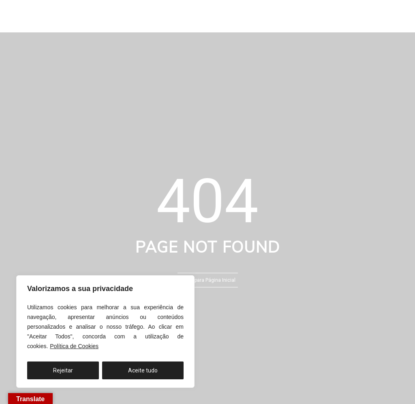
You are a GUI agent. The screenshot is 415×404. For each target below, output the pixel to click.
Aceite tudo (143, 370)
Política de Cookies (74, 346)
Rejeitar (63, 370)
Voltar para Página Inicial (207, 280)
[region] (105, 331)
